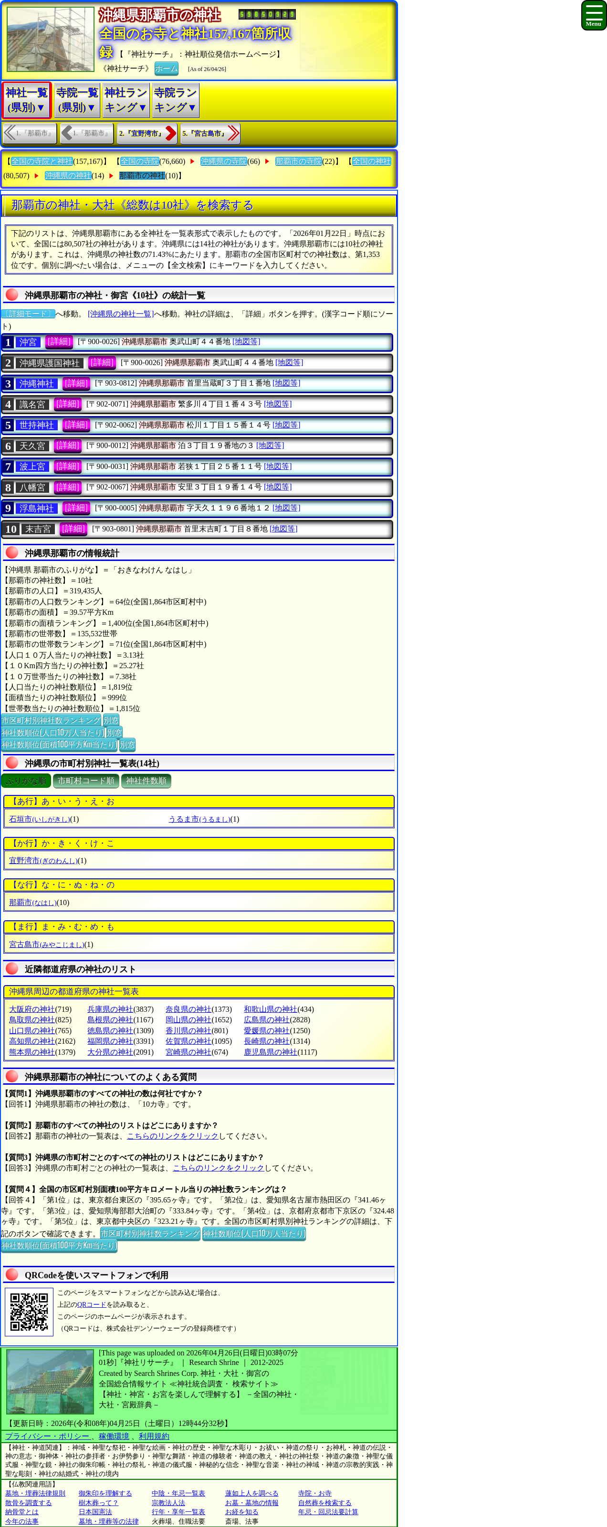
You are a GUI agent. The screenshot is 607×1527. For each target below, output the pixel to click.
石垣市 (39, 819)
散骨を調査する (28, 1503)
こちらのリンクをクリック (173, 1136)
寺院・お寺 (315, 1493)
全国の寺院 (140, 161)
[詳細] (59, 341)
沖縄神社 (37, 383)
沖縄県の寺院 (224, 161)
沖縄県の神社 (68, 176)
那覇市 (32, 902)
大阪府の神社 (32, 1009)
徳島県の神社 (110, 1031)
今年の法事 (22, 1521)
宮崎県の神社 (188, 1052)
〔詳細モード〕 (28, 314)
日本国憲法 (95, 1512)
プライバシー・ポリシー (48, 1436)
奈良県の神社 (188, 1009)
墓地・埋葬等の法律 (109, 1521)
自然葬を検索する (325, 1503)
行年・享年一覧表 (178, 1512)
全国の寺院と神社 (42, 161)
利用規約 (154, 1436)
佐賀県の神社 (188, 1041)
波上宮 (32, 466)
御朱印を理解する (105, 1493)
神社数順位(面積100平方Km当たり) (59, 744)
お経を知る (242, 1512)
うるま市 (199, 819)
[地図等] (246, 341)
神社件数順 (146, 780)
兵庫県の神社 (110, 1009)
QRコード (91, 1304)
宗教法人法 (168, 1503)
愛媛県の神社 (267, 1031)
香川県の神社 (188, 1031)
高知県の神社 (32, 1041)
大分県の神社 (110, 1052)
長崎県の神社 (267, 1041)
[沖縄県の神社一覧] (121, 314)
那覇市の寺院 (299, 161)
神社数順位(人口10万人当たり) (52, 732)
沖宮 (28, 342)
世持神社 (37, 425)
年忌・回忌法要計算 (328, 1512)
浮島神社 (37, 508)
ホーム (166, 67)
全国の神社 (372, 161)
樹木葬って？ (99, 1503)
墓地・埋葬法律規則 (35, 1493)
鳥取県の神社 (32, 1020)
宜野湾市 (43, 860)
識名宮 (32, 404)
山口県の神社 (32, 1031)
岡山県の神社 (188, 1020)
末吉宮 (38, 529)
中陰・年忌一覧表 (178, 1493)
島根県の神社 (110, 1020)
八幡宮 (32, 487)
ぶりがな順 (26, 780)
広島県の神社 (267, 1020)
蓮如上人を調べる (252, 1493)
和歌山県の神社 (270, 1009)
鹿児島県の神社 (270, 1052)
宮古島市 (46, 944)
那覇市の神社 (142, 176)
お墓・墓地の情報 (252, 1503)
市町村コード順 (86, 780)
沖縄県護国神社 (50, 363)
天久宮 (32, 446)
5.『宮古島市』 (205, 133)
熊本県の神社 (32, 1052)
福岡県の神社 (110, 1041)
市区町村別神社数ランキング (51, 719)
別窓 (111, 719)
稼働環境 (114, 1436)
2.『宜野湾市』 (142, 133)
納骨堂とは (22, 1512)
